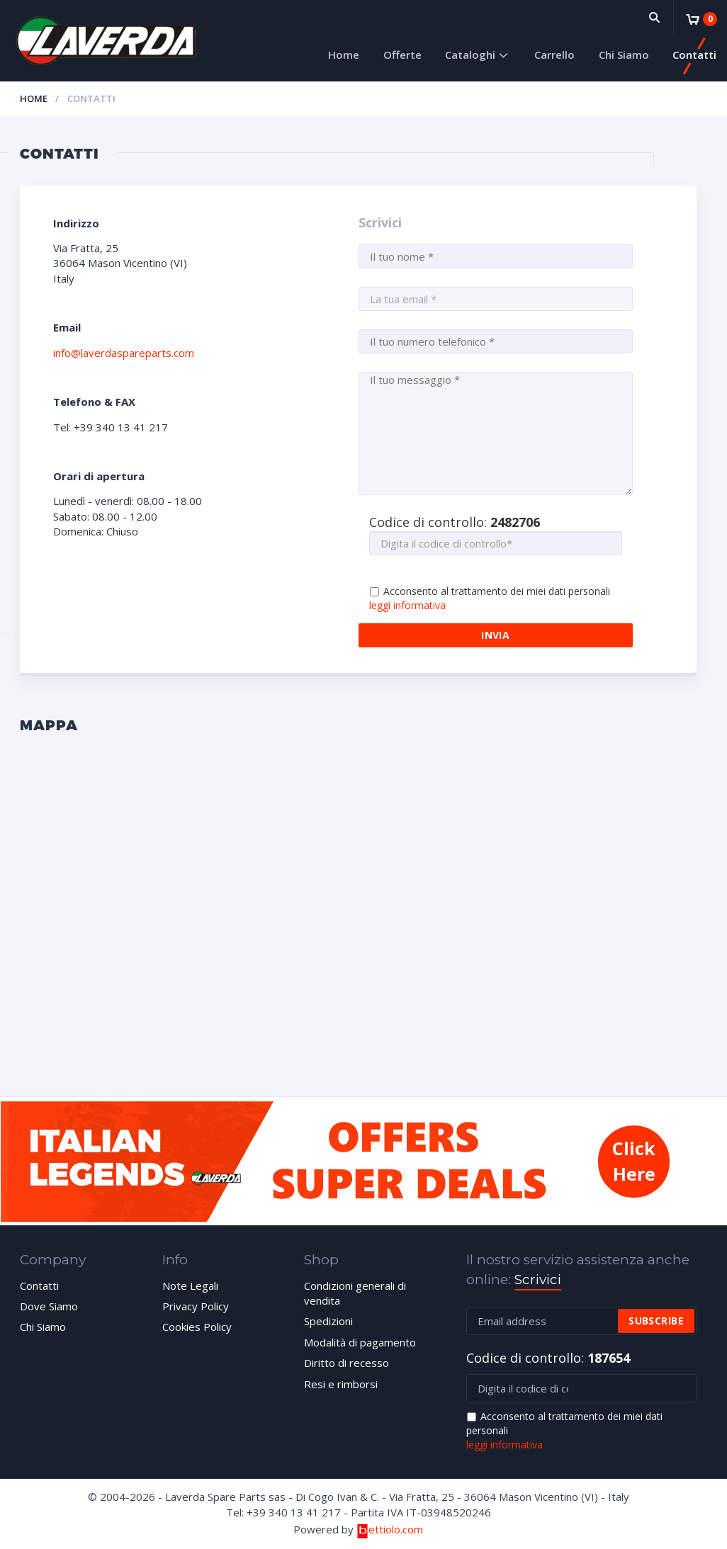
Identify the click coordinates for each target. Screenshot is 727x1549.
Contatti (694, 54)
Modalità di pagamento (360, 1342)
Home (343, 54)
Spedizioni (328, 1321)
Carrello (554, 54)
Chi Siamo (624, 54)
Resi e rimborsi (341, 1384)
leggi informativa (407, 605)
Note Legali (190, 1285)
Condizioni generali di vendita (355, 1292)
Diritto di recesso (346, 1363)
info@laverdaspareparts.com (123, 353)
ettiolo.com (389, 1529)
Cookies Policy (197, 1327)
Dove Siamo (49, 1306)
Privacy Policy (195, 1306)
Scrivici (537, 1279)
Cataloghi (470, 54)
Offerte (402, 54)
